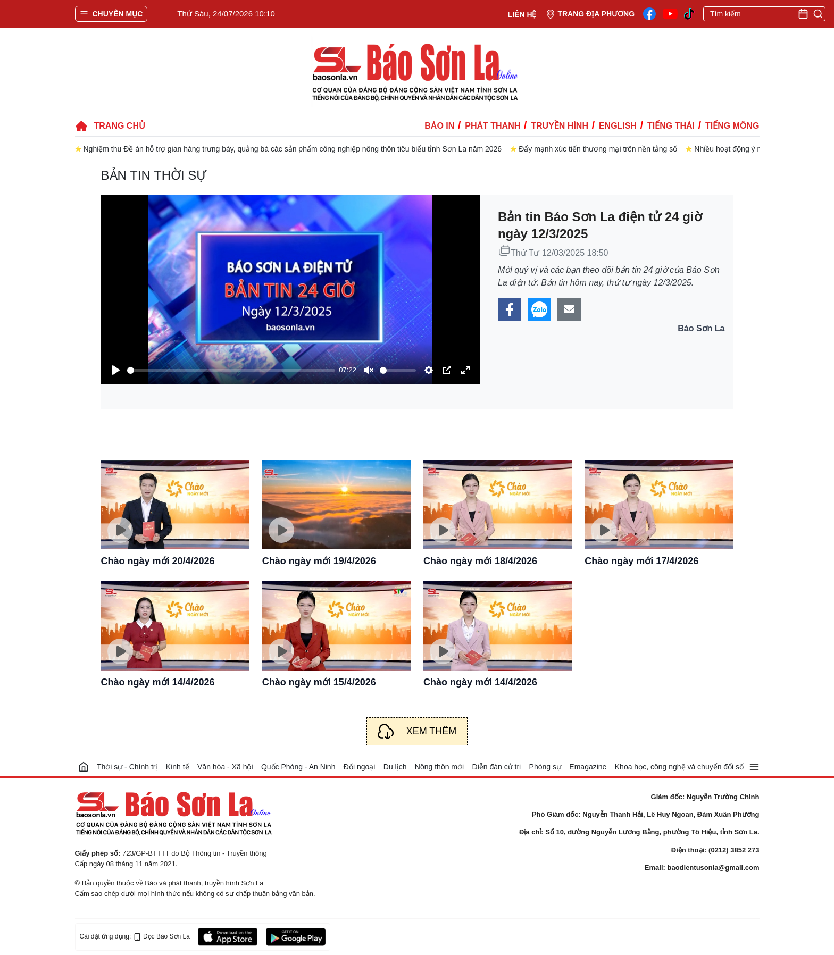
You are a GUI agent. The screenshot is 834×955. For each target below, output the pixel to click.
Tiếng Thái (671, 125)
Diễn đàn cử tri (496, 767)
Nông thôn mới (439, 767)
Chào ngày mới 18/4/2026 (480, 561)
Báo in (439, 125)
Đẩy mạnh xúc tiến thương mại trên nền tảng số (598, 149)
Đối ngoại (360, 767)
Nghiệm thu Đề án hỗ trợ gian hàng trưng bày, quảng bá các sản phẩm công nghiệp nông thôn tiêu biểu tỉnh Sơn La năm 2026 (293, 149)
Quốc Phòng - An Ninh (298, 767)
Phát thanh (492, 125)
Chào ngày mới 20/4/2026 (158, 561)
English (618, 125)
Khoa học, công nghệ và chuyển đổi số (679, 767)
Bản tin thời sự (154, 175)
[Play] (115, 370)
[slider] (231, 370)
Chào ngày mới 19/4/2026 (319, 561)
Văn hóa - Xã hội (225, 767)
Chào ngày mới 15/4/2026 (319, 682)
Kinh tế (177, 767)
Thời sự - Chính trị (127, 767)
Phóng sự (545, 767)
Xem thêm (431, 731)
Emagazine (587, 767)
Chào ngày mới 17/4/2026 (641, 561)
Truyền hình (559, 125)
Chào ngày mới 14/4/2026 (158, 682)
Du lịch (395, 767)
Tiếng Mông (732, 125)
